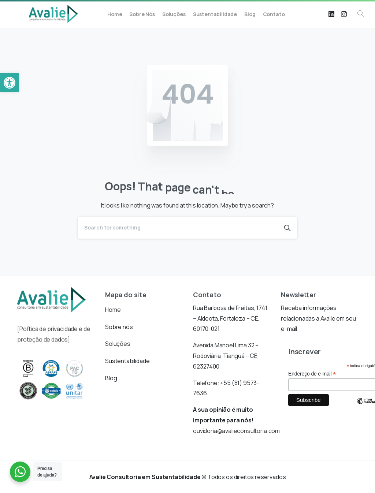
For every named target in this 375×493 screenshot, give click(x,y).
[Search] (178, 228)
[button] (9, 82)
